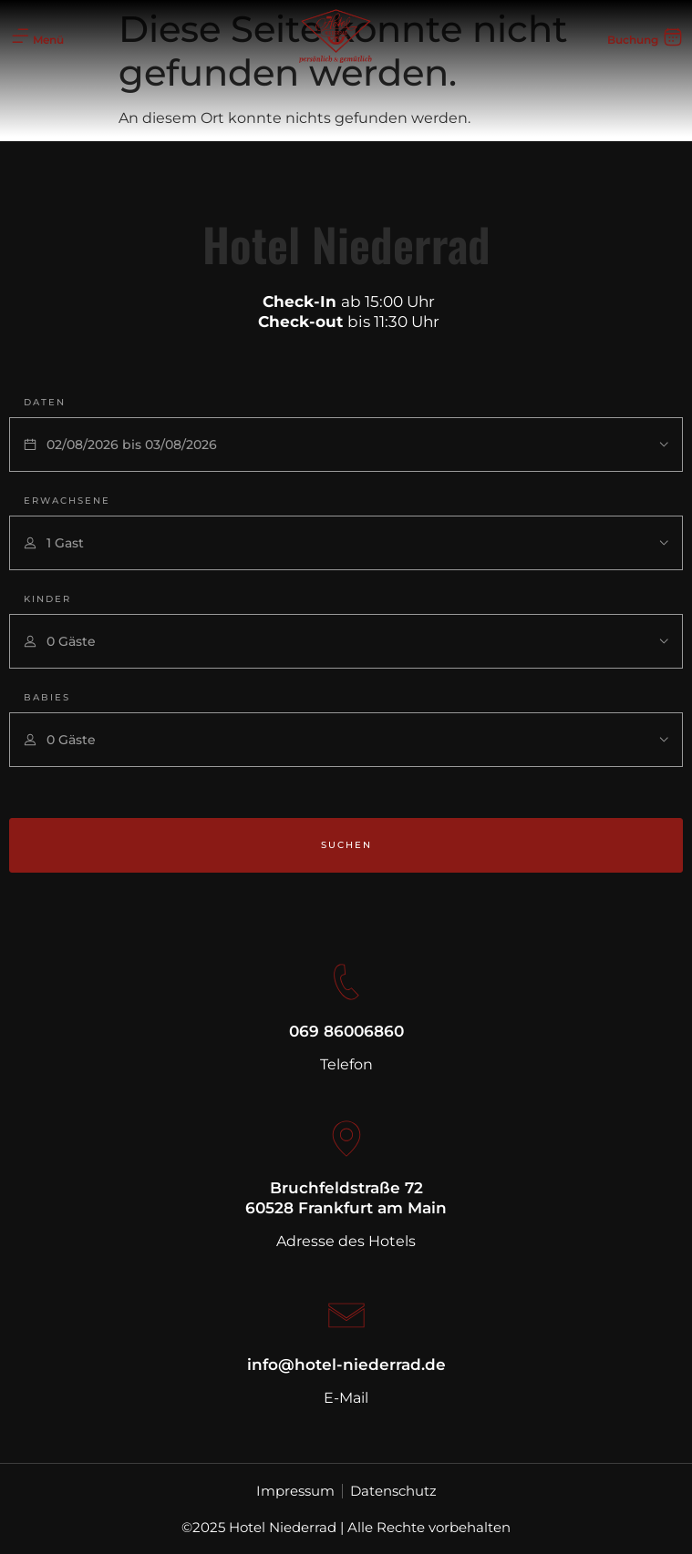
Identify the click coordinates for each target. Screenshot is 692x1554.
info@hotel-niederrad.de (346, 1364)
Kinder (47, 599)
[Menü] (20, 36)
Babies (47, 697)
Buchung (632, 39)
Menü (48, 39)
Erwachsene (67, 500)
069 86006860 (346, 1031)
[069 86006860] (346, 982)
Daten (45, 402)
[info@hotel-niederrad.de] (346, 1315)
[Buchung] (673, 36)
